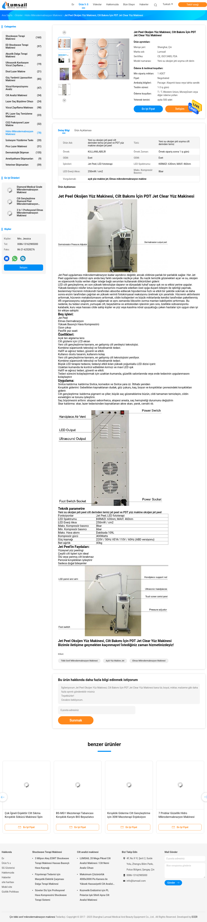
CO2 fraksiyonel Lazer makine (23, 124)
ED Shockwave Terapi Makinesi (23, 46)
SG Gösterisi (8, 868)
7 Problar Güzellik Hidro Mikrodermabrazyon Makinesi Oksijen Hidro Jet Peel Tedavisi (177, 817)
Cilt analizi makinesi (23, 95)
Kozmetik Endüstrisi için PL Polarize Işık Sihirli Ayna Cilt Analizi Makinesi (94, 895)
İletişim (23, 267)
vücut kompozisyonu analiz (23, 88)
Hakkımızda (8, 872)
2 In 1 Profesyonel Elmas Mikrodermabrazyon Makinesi (30, 213)
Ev (3, 858)
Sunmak (76, 720)
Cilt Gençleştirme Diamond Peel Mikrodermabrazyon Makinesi (27, 201)
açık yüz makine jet (115, 661)
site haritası (8, 882)
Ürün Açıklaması (82, 130)
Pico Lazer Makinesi (23, 146)
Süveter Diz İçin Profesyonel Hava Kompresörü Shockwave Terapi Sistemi (51, 895)
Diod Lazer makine (23, 71)
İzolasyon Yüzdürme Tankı (23, 140)
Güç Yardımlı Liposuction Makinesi (23, 79)
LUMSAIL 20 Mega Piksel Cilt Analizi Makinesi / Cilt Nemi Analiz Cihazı (95, 863)
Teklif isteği (192, 4)
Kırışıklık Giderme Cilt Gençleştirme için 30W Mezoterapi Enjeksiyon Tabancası (128, 817)
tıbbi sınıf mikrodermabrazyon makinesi (79, 661)
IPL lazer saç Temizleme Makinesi (23, 115)
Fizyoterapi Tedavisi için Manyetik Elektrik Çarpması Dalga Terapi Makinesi (49, 879)
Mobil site (7, 887)
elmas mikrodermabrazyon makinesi (148, 661)
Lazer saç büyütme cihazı (23, 101)
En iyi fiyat (148, 108)
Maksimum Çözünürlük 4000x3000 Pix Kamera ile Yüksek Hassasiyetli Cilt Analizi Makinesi (96, 879)
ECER (194, 917)
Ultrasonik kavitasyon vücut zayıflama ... (23, 64)
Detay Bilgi (64, 130)
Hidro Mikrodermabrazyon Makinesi (23, 132)
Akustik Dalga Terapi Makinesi (23, 55)
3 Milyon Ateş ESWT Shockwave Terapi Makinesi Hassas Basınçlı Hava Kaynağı (52, 863)
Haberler (6, 877)
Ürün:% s (6, 863)
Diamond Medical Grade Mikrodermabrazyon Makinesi (29, 190)
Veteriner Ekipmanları (23, 164)
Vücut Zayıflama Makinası (23, 107)
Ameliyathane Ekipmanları (23, 158)
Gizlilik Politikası (10, 891)
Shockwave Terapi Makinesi (23, 37)
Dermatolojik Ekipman (23, 152)
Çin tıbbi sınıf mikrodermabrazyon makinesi (32, 917)
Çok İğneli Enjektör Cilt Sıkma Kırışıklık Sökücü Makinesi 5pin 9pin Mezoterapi (24, 817)
